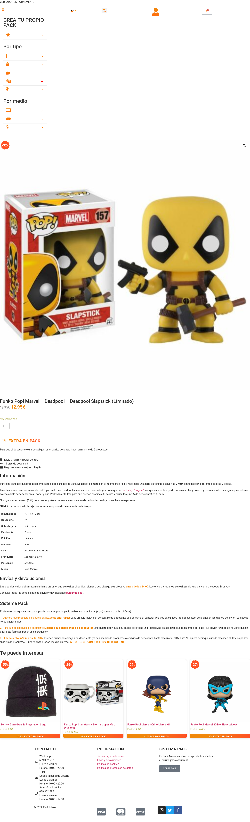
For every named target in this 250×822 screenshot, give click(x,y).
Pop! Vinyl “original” (133, 490)
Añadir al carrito (26, 425)
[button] (25, 10)
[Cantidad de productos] (4, 426)
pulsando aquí (74, 592)
